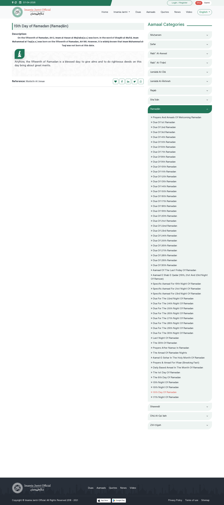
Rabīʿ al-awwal (158, 53)
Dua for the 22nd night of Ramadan (172, 298)
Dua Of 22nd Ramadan (164, 226)
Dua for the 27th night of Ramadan (172, 318)
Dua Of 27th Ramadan (164, 250)
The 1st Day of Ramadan (165, 372)
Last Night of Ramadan (165, 338)
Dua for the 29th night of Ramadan (172, 328)
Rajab (153, 90)
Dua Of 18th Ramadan (163, 206)
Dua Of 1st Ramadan (163, 122)
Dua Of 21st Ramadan (163, 221)
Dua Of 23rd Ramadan (163, 231)
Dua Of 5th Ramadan (163, 142)
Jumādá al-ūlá (158, 72)
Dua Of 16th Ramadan (163, 196)
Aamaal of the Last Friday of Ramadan (173, 270)
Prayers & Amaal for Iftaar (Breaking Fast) (175, 363)
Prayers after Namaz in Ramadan (170, 348)
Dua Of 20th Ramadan (164, 216)
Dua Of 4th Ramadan (163, 137)
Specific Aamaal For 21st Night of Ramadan (176, 289)
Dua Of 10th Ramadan (163, 167)
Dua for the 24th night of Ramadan (172, 303)
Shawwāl (155, 406)
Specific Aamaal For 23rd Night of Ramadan (176, 294)
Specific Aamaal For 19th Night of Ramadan (176, 284)
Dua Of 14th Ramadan (163, 186)
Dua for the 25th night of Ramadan (172, 308)
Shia (199, 3)
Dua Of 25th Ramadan (164, 241)
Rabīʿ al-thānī (158, 63)
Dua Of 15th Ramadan (163, 191)
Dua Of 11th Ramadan (163, 172)
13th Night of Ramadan (164, 382)
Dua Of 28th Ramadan (164, 255)
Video (189, 12)
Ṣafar (153, 44)
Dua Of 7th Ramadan (163, 152)
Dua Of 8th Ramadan (163, 157)
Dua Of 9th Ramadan (163, 162)
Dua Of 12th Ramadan (163, 176)
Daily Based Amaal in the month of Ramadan (177, 368)
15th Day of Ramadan (163, 392)
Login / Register (179, 3)
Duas (137, 12)
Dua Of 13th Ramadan (163, 181)
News (177, 12)
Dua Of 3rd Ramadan (163, 132)
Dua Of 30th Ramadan (164, 265)
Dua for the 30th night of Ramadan (172, 333)
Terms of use (191, 500)
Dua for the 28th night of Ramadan (172, 323)
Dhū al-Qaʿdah (158, 416)
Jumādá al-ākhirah (160, 81)
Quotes (164, 12)
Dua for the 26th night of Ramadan (172, 313)
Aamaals (150, 12)
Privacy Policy (175, 500)
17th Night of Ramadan (165, 397)
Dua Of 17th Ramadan (163, 201)
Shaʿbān (154, 100)
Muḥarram (155, 35)
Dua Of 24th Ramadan (164, 236)
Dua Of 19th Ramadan (163, 211)
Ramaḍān (155, 109)
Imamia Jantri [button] (119, 12)
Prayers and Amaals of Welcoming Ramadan (176, 117)
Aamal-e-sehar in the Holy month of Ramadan (178, 358)
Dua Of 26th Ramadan (164, 245)
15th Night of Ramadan (165, 387)
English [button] (203, 12)
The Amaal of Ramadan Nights (169, 353)
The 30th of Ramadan (164, 343)
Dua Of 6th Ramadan (163, 147)
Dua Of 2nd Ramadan (163, 127)
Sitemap (205, 500)
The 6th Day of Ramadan (166, 377)
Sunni (207, 3)
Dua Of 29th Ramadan (164, 260)
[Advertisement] (180, 452)
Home (103, 12)
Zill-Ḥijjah (155, 425)
